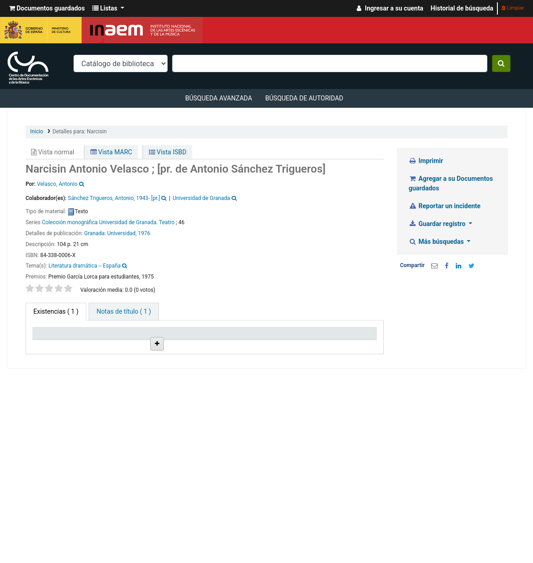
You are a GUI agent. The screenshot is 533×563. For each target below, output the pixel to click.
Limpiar (512, 8)
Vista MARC (111, 152)
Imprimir (426, 160)
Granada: (95, 233)
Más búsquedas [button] (437, 241)
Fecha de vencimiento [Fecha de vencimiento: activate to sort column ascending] (312, 348)
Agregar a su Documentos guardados (451, 183)
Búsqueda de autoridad (304, 98)
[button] (47, 8)
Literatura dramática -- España (84, 266)
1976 (144, 233)
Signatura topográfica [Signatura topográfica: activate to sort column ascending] (225, 348)
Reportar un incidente (444, 206)
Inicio (36, 131)
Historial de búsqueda (462, 8)
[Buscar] (501, 63)
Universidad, (122, 233)
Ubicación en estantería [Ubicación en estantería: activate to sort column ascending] (180, 344)
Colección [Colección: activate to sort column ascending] (137, 352)
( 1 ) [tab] (56, 311)
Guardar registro (438, 223)
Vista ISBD (168, 152)
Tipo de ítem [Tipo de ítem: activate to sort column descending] (48, 348)
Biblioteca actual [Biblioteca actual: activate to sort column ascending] (94, 348)
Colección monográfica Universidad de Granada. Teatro (108, 222)
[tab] (123, 312)
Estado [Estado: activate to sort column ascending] (262, 352)
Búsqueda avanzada (218, 98)
